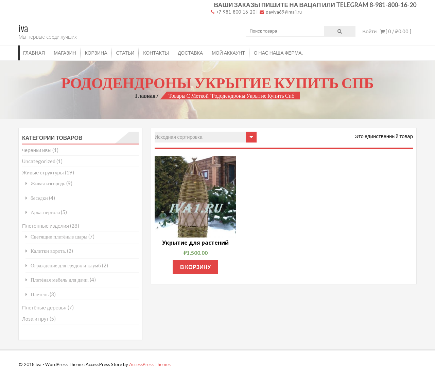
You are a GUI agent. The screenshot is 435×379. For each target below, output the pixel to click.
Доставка (190, 53)
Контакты (156, 53)
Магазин (65, 53)
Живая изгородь (48, 183)
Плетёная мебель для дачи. (60, 279)
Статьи (125, 53)
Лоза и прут (35, 319)
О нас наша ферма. (278, 53)
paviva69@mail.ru (281, 12)
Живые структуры (43, 172)
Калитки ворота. (48, 250)
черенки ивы (36, 150)
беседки (39, 198)
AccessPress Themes (150, 364)
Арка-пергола (45, 212)
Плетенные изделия (45, 226)
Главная (34, 53)
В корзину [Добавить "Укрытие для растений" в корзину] (195, 267)
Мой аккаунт (228, 53)
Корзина (96, 53)
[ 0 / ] (395, 31)
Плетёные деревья (44, 307)
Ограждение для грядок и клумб (66, 265)
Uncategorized (38, 161)
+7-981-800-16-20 (233, 12)
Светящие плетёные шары (59, 236)
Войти (369, 31)
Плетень (40, 294)
